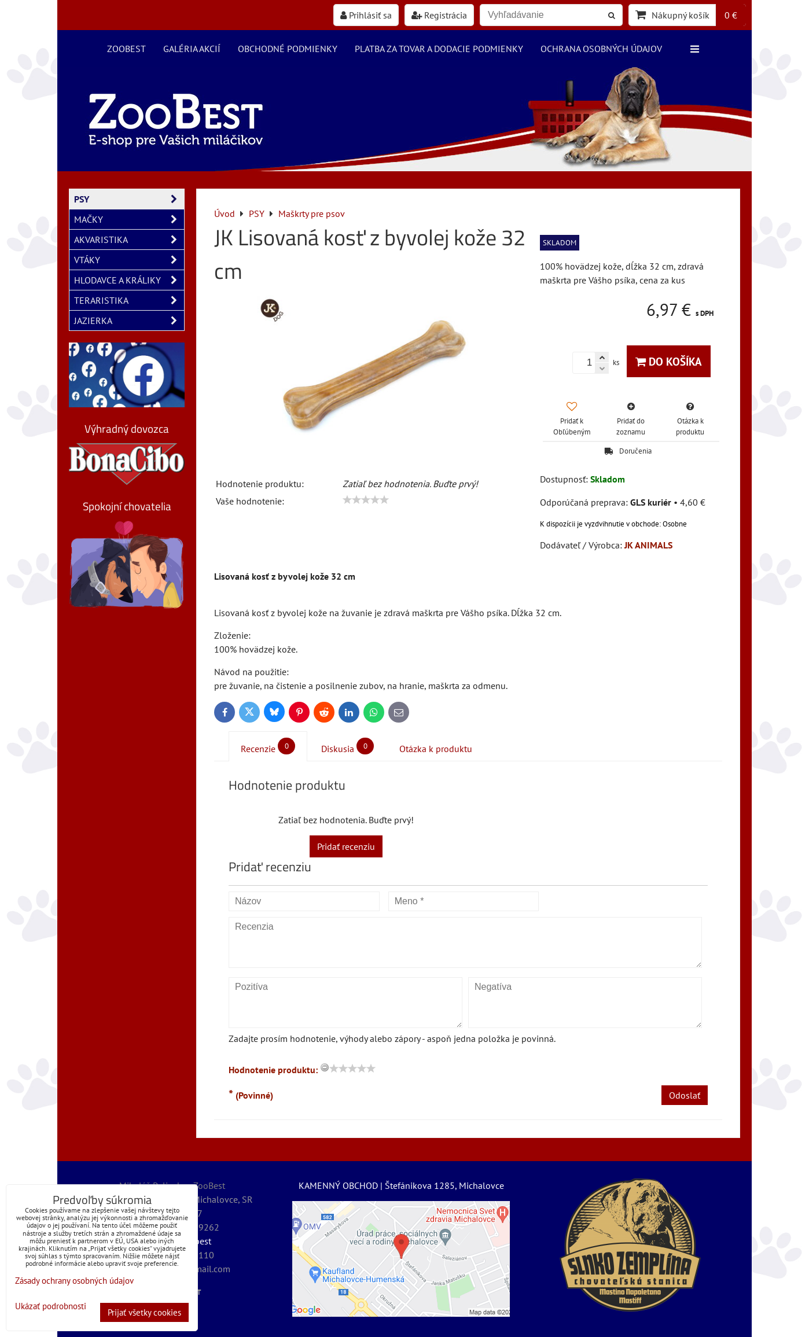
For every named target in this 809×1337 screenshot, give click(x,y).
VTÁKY (129, 260)
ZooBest (126, 48)
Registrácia (439, 15)
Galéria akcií (191, 48)
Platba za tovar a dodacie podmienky (439, 48)
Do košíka (668, 361)
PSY (129, 199)
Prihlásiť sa (366, 15)
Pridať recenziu (346, 846)
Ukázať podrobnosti (50, 1307)
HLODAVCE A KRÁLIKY (129, 280)
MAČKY (129, 219)
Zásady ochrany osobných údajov (74, 1280)
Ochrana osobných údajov (601, 48)
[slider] (366, 499)
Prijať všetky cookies (144, 1312)
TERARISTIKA (129, 300)
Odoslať (684, 1095)
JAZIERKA (129, 320)
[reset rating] (324, 1067)
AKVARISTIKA (129, 239)
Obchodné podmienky (287, 48)
